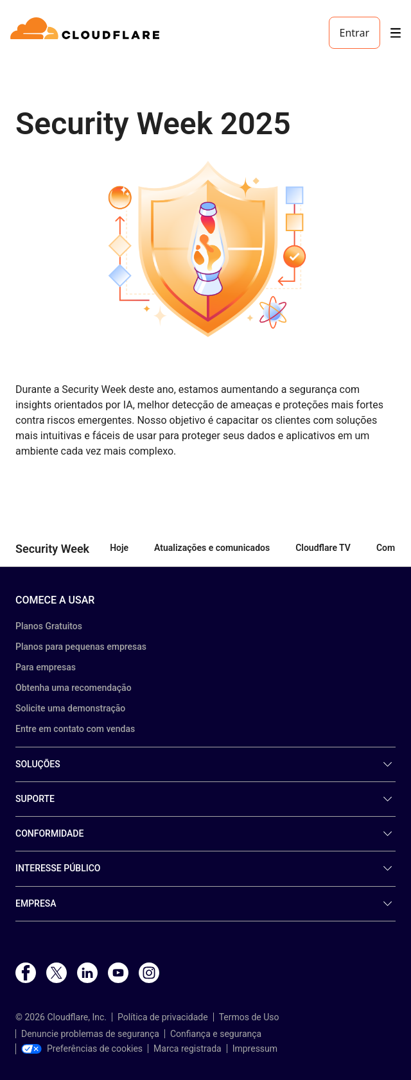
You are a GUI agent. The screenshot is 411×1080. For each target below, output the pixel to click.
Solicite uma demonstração (70, 708)
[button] (205, 248)
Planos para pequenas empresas (80, 646)
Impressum (254, 1048)
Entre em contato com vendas (75, 729)
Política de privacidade (163, 1017)
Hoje (119, 548)
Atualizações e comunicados (212, 548)
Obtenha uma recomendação (73, 688)
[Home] (87, 32)
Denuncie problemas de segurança (90, 1033)
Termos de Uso (249, 1017)
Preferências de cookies (82, 1048)
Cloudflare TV (323, 548)
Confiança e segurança (215, 1033)
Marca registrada (187, 1048)
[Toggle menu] (395, 33)
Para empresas (45, 667)
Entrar (354, 33)
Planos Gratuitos (48, 626)
